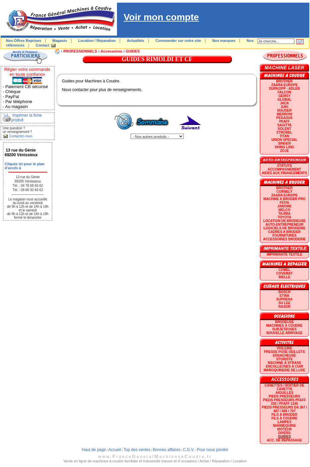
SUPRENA (284, 299)
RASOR (284, 306)
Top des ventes (137, 449)
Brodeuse (284, 322)
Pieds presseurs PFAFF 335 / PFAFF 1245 (284, 402)
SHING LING (284, 147)
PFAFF (284, 121)
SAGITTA (284, 125)
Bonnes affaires (166, 449)
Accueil (114, 449)
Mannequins (284, 425)
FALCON (284, 92)
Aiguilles (284, 393)
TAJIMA (284, 213)
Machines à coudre (284, 325)
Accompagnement (284, 169)
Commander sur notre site (178, 41)
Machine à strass (284, 363)
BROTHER (284, 81)
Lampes (284, 422)
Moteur (284, 429)
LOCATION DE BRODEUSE (284, 221)
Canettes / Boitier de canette (284, 387)
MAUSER (284, 110)
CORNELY (284, 191)
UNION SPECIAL (284, 140)
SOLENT (284, 129)
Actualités (136, 41)
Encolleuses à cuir (284, 366)
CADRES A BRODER (284, 232)
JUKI (284, 107)
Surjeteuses (284, 329)
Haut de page (94, 449)
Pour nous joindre (212, 449)
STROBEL (284, 132)
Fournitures (284, 235)
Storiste (284, 359)
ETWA (284, 295)
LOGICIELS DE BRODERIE (284, 228)
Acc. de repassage (284, 440)
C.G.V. (188, 449)
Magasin (59, 41)
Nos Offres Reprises (23, 41)
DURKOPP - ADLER (284, 88)
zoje (284, 151)
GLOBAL (284, 99)
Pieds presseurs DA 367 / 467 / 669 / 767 (284, 409)
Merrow (284, 114)
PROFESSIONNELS (80, 51)
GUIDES (133, 51)
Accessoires (111, 51)
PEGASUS (284, 118)
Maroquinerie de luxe (284, 370)
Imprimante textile (284, 254)
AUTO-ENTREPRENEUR (284, 224)
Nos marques (224, 41)
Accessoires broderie (284, 239)
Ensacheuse (284, 355)
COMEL (284, 270)
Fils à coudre (284, 418)
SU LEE (284, 303)
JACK (284, 103)
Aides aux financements (284, 173)
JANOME (284, 206)
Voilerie (284, 348)
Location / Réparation (96, 41)
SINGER (284, 143)
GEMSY (284, 96)
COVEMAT (284, 273)
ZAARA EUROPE (284, 85)
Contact (42, 45)
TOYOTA (284, 217)
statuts (284, 166)
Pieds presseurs (284, 396)
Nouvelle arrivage (284, 333)
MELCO (284, 210)
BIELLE (284, 277)
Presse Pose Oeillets (284, 352)
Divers (284, 433)
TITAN (284, 136)
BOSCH (284, 292)
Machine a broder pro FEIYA (284, 200)
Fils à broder (284, 414)
